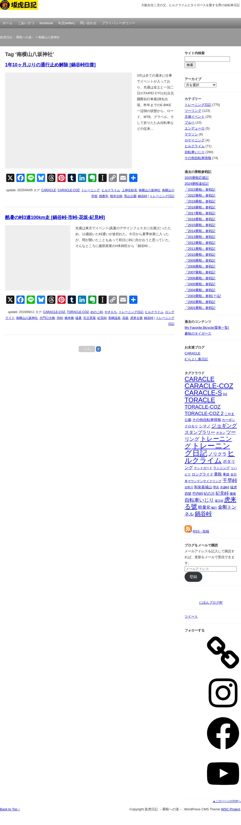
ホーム (8, 23)
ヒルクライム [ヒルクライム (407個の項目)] (210, 456)
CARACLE (48, 190)
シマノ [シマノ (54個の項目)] (204, 426)
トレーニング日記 (162, 196)
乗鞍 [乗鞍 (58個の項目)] (218, 474)
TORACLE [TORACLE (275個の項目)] (200, 400)
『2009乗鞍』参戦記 (200, 260)
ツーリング (193, 111)
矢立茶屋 (89, 318)
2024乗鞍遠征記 (197, 184)
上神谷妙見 (129, 190)
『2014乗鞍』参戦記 (200, 231)
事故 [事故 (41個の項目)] (226, 474)
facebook (46, 23)
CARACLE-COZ (69, 190)
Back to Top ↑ (10, 809)
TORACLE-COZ (78, 312)
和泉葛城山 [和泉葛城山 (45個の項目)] (203, 487)
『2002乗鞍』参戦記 (200, 302)
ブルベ (190, 122)
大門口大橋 (47, 318)
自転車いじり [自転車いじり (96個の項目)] (199, 500)
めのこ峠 (97, 312)
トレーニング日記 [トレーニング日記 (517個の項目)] (207, 449)
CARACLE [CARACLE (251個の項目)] (200, 378)
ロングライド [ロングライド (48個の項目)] (202, 474)
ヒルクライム (111, 190)
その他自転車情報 (198, 158)
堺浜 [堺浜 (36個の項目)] (216, 487)
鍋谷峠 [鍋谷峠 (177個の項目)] (203, 513)
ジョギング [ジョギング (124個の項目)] (224, 425)
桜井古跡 (116, 196)
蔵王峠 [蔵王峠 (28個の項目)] (219, 500)
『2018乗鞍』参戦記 (200, 207)
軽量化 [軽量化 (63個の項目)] (204, 507)
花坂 (125, 318)
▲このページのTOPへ (227, 801)
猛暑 (78, 318)
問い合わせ (88, 23)
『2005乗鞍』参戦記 (200, 284)
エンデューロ (195, 128)
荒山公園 (130, 196)
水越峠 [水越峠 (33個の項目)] (224, 487)
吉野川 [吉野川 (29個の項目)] (189, 487)
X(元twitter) (66, 23)
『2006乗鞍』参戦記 (200, 278)
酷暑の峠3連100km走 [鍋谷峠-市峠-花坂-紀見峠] (55, 217)
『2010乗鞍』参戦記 (200, 254)
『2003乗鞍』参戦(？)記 (203, 296)
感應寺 (103, 196)
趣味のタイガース (198, 333)
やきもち (111, 312)
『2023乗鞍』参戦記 (200, 189)
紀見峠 (102, 318)
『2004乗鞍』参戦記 (200, 290)
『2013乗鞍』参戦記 (200, 237)
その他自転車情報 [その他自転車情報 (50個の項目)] (206, 420)
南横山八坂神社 (149, 190)
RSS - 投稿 (201, 531)
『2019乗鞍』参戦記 (200, 201)
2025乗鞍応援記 (197, 178)
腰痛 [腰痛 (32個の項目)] (233, 493)
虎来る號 (136, 318)
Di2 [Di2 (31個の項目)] (225, 394)
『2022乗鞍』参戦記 (200, 195)
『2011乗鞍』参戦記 (200, 249)
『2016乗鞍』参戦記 (200, 219)
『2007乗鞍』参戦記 (200, 272)
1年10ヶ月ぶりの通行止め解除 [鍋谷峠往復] (50, 64)
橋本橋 (69, 318)
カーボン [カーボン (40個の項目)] (228, 420)
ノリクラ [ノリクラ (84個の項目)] (217, 454)
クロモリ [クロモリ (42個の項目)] (191, 426)
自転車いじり (195, 152)
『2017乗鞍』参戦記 (200, 213)
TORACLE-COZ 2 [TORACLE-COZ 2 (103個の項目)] (204, 413)
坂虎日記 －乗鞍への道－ (25, 9)
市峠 (60, 318)
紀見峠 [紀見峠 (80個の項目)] (222, 493)
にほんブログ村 (211, 602)
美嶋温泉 (114, 318)
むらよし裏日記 (196, 359)
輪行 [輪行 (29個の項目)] (214, 507)
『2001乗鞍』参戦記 (200, 308)
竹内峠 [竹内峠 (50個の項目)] (197, 493)
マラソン (191, 134)
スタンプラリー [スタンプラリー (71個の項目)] (200, 432)
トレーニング (90, 190)
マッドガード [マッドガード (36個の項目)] (203, 468)
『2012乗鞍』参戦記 (200, 243)
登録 (193, 577)
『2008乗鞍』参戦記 (200, 266)
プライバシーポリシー (118, 23)
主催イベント (195, 116)
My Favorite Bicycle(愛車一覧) (207, 327)
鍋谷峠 (142, 196)
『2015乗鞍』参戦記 (200, 225)
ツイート (191, 616)
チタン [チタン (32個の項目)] (220, 432)
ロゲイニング (195, 140)
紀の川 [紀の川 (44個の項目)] (209, 494)
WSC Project (230, 809)
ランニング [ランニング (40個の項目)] (221, 468)
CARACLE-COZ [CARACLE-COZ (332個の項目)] (209, 386)
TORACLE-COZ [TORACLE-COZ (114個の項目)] (202, 407)
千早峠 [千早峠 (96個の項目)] (230, 480)
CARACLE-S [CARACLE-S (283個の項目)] (203, 392)
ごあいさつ (26, 23)
